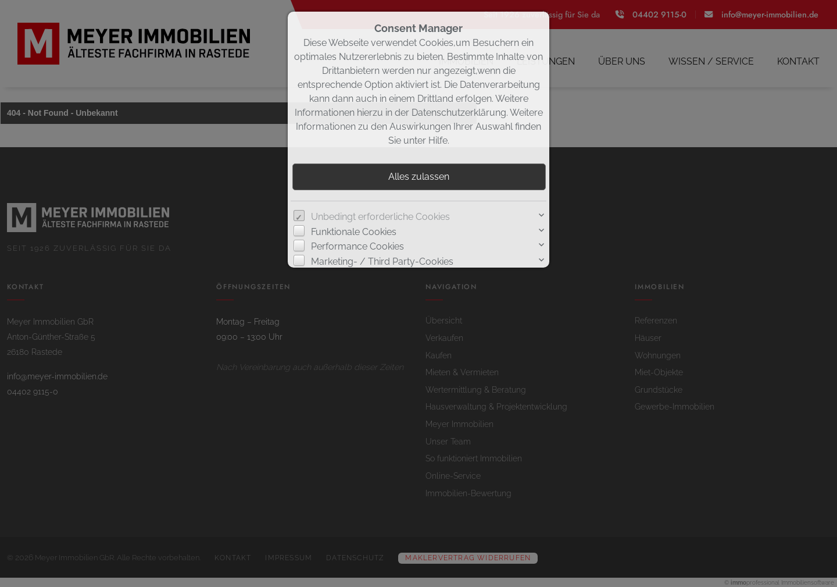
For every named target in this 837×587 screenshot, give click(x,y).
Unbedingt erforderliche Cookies (380, 216)
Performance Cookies (357, 246)
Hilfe (438, 140)
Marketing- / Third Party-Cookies (382, 261)
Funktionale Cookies (353, 231)
